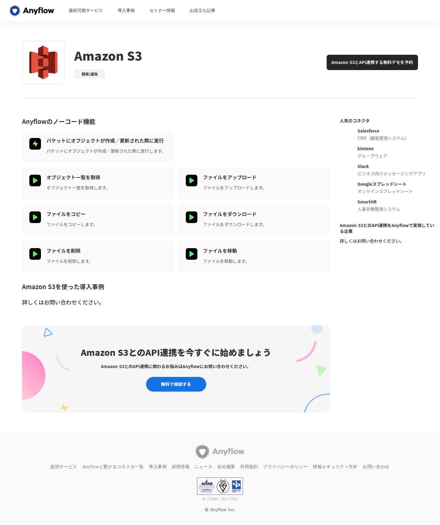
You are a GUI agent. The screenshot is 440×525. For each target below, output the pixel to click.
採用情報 (181, 466)
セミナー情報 (162, 11)
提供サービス (63, 466)
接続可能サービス (86, 11)
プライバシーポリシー (285, 466)
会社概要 (226, 466)
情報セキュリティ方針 (335, 466)
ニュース (203, 466)
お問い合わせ (376, 466)
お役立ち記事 (202, 11)
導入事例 (126, 11)
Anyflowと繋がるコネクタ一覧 (113, 466)
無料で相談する (176, 384)
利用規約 (249, 466)
